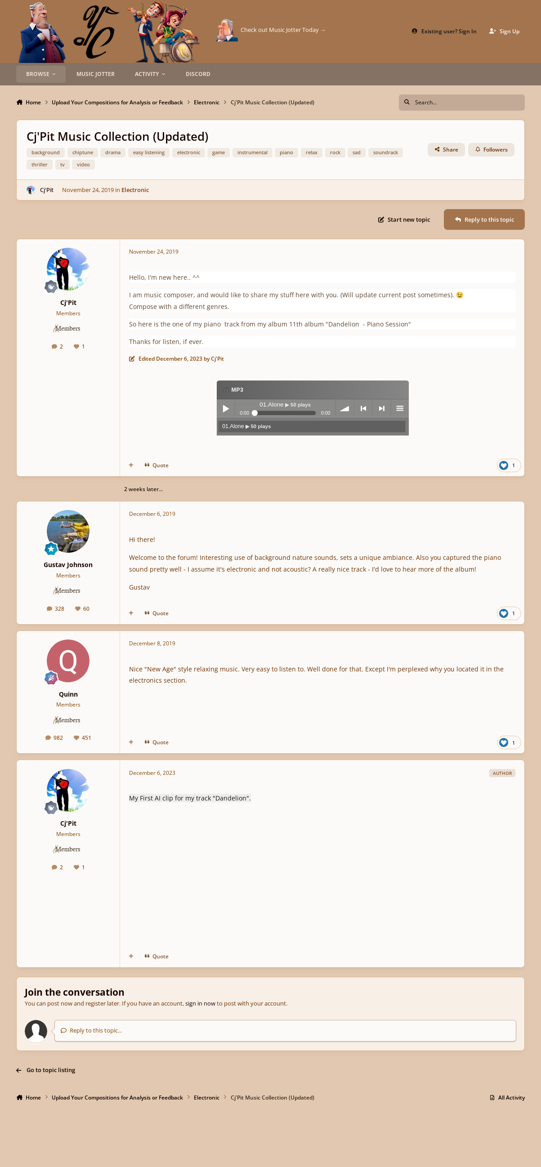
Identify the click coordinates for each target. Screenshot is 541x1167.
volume (344, 408)
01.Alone (246, 426)
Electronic (135, 190)
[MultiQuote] (131, 465)
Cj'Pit (47, 190)
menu (400, 408)
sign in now (200, 1003)
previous (363, 408)
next (381, 408)
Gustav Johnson (68, 564)
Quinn (68, 694)
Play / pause (225, 408)
